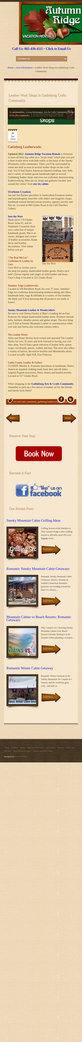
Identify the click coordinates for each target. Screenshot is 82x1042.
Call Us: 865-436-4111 (27, 49)
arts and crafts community (25, 401)
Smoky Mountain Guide (43, 751)
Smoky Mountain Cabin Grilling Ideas (33, 520)
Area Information (24, 67)
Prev (12, 418)
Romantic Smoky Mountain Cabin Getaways (37, 569)
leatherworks (35, 409)
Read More (48, 549)
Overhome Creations (19, 192)
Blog (7, 748)
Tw (70, 399)
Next (68, 418)
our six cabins (40, 184)
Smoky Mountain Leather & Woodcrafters (31, 310)
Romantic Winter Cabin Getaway (29, 668)
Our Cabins (50, 748)
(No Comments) (22, 115)
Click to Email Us (58, 49)
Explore (14, 748)
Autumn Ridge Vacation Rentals (42, 154)
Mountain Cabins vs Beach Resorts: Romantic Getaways (38, 618)
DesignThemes (21, 756)
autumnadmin (18, 112)
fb (61, 399)
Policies (61, 748)
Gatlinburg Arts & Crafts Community (52, 384)
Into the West (15, 216)
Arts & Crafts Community (55, 112)
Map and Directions (35, 748)
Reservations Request (22, 751)
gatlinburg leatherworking (49, 401)
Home (10, 67)
